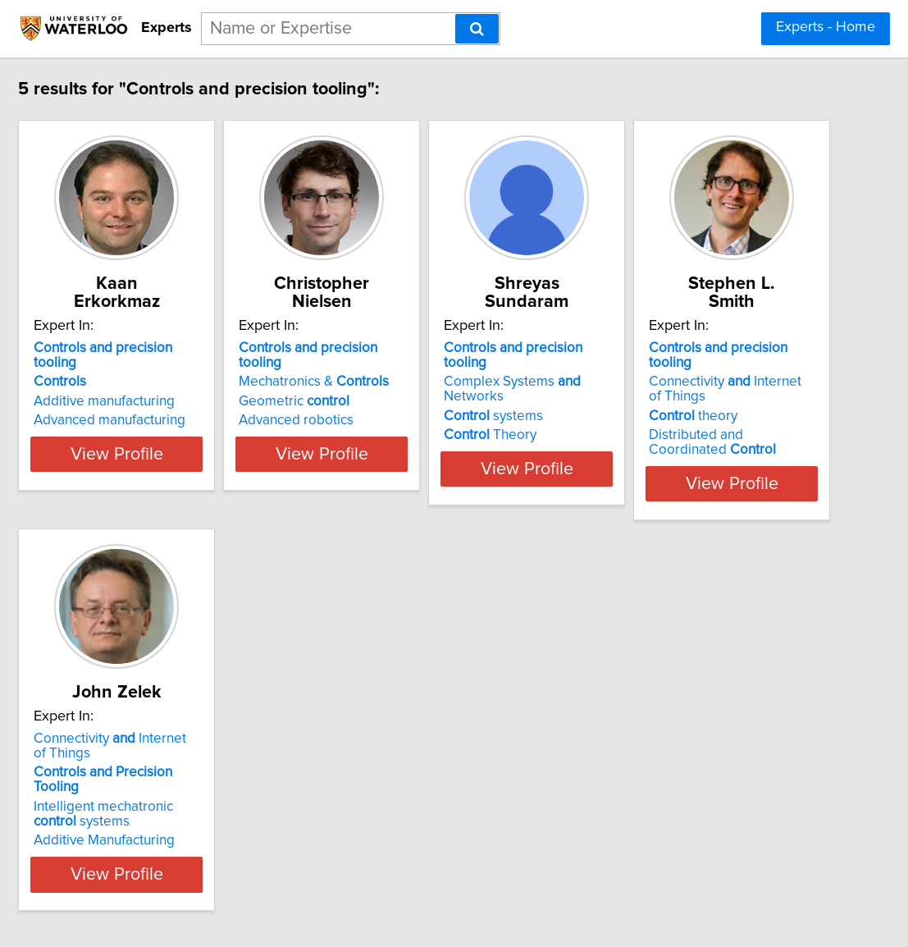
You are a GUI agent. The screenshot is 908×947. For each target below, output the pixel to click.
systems (642, 368)
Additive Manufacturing (417, 792)
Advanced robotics (404, 387)
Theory (639, 387)
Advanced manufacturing (177, 387)
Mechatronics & (422, 348)
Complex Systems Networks (693, 348)
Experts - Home (825, 27)
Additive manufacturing (171, 368)
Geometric (402, 368)
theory (145, 759)
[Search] (477, 28)
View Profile (203, 450)
